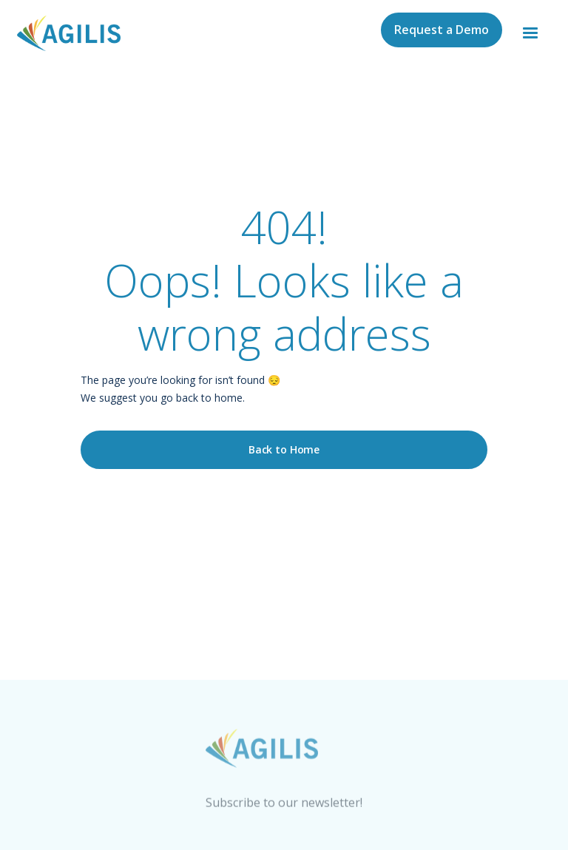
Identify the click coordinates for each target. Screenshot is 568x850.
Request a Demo (441, 29)
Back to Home (284, 449)
